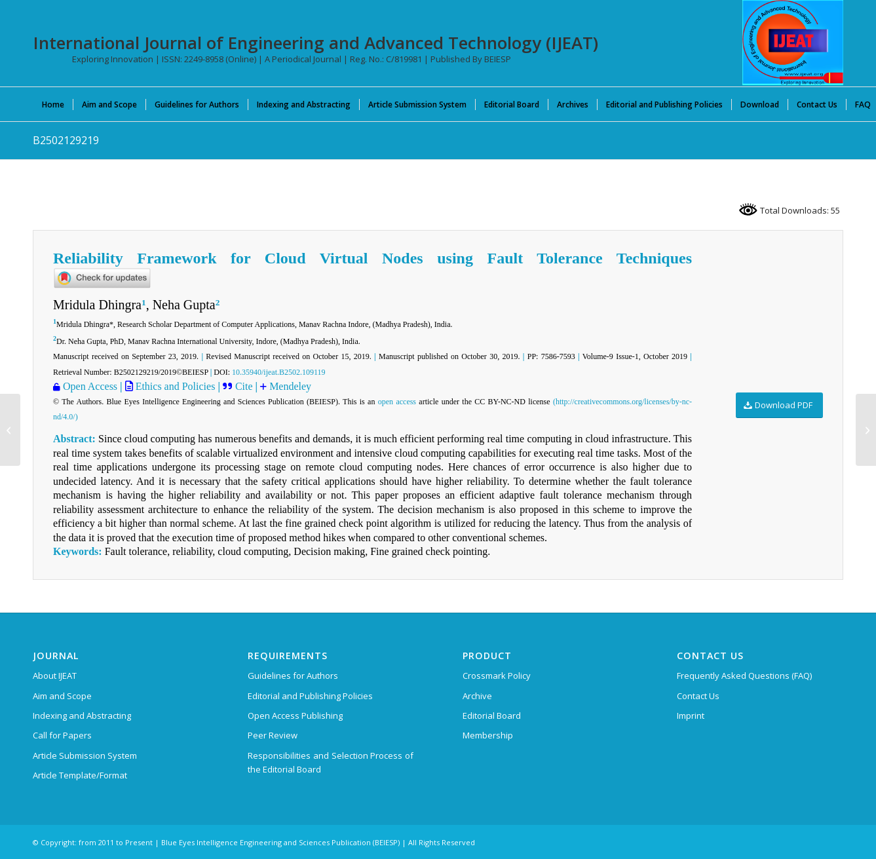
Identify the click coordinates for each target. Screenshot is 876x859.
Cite (245, 386)
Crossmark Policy (497, 675)
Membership (488, 735)
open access (397, 401)
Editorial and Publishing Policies (310, 696)
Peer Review (272, 735)
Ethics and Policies (174, 386)
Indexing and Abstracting (82, 715)
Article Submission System (85, 755)
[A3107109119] (10, 430)
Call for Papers (62, 735)
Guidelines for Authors (293, 675)
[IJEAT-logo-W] (792, 42)
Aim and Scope (62, 696)
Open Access (90, 386)
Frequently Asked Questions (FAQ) (744, 675)
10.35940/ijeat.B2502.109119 (279, 372)
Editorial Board (492, 715)
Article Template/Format (80, 775)
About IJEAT (55, 675)
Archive (477, 696)
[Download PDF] (779, 405)
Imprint (690, 715)
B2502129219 (66, 140)
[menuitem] (53, 104)
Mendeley (290, 386)
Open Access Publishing (295, 715)
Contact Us (698, 696)
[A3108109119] (866, 430)
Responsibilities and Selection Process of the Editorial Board (331, 762)
